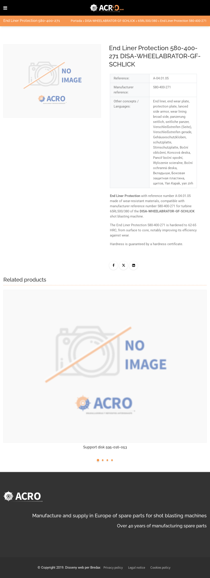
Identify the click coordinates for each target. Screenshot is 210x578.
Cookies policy (160, 567)
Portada (76, 21)
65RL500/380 (147, 21)
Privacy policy (113, 567)
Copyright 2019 (52, 568)
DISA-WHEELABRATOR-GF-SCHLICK (110, 21)
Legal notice (136, 567)
